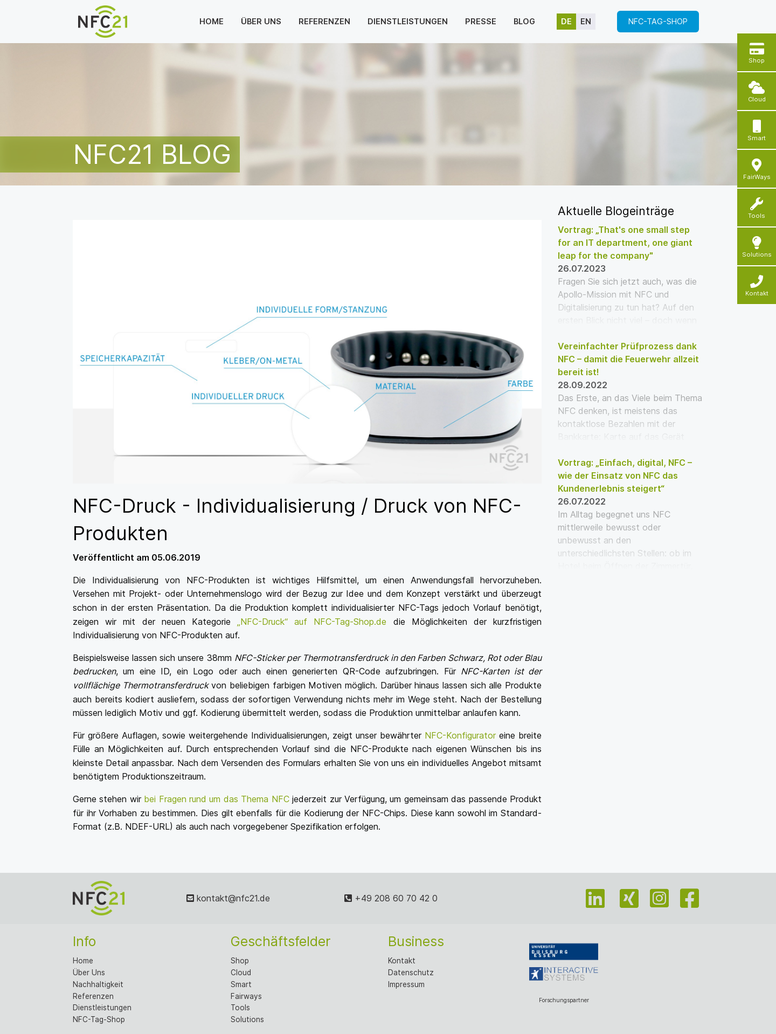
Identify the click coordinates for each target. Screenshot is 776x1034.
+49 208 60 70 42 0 (391, 898)
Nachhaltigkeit (98, 984)
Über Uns (89, 972)
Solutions (247, 1019)
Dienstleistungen (408, 21)
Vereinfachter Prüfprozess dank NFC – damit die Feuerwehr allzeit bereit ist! (628, 359)
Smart (241, 984)
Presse (480, 21)
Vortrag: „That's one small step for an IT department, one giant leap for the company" (625, 242)
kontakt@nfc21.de (228, 898)
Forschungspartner (563, 968)
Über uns (261, 21)
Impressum (406, 984)
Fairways (246, 996)
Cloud (241, 972)
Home (211, 21)
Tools (240, 1007)
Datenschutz (411, 972)
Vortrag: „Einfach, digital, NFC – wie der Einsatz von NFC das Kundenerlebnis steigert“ (625, 475)
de (566, 21)
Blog (524, 21)
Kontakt (401, 960)
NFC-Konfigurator (460, 735)
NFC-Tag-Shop (658, 21)
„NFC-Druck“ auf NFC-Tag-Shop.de (311, 621)
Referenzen (324, 21)
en (585, 21)
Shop (240, 960)
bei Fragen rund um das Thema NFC (216, 799)
